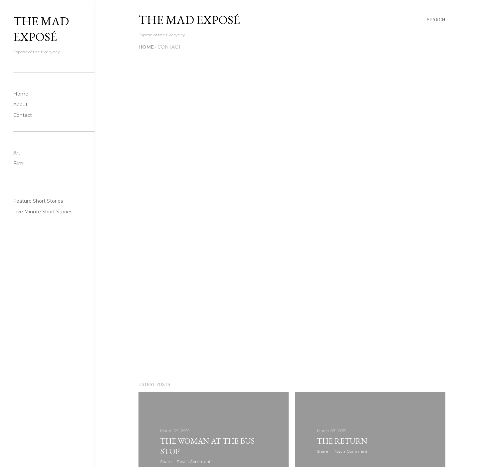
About (20, 105)
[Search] (436, 20)
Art (16, 153)
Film (18, 163)
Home (146, 47)
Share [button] (166, 461)
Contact (169, 47)
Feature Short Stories (38, 201)
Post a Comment (194, 461)
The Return (342, 441)
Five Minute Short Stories (42, 212)
